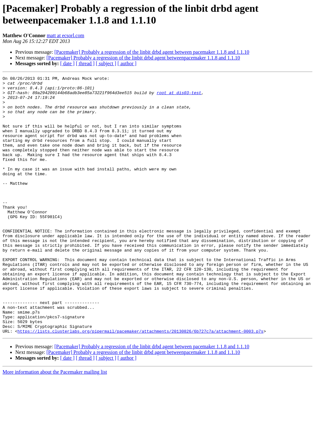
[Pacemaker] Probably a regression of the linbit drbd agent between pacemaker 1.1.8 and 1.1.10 (151, 52)
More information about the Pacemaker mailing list (55, 423)
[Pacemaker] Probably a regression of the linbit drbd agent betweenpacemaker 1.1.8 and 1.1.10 (143, 57)
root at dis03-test (179, 96)
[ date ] (67, 63)
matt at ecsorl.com (65, 35)
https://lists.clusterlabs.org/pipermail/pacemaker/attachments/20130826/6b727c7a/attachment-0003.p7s (140, 382)
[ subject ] (106, 63)
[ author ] (127, 63)
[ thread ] (85, 63)
